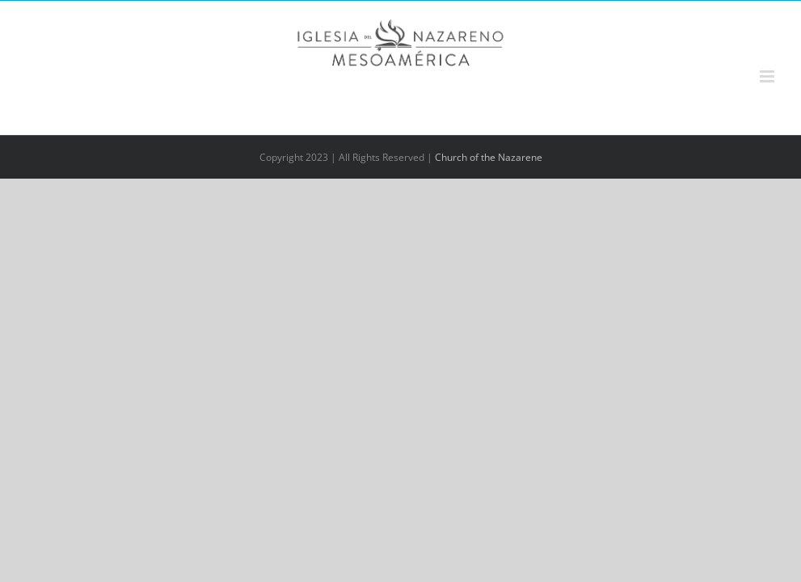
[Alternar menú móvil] (768, 76)
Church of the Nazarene (488, 157)
